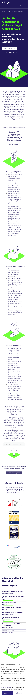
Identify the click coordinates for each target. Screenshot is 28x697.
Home (3, 10)
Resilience (20, 6)
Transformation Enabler (15, 91)
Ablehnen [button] (19, 693)
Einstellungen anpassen (6, 687)
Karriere (9, 10)
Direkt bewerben (9, 52)
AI (14, 6)
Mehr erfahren (8, 48)
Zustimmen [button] (7, 693)
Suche (24, 2)
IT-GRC (4, 6)
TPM (10, 6)
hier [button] (24, 689)
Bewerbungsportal (14, 479)
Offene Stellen (16, 10)
